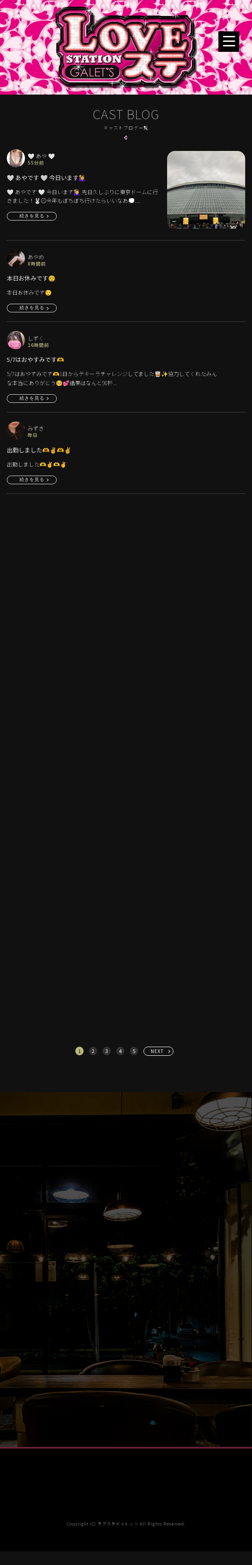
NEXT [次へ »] (157, 1051)
